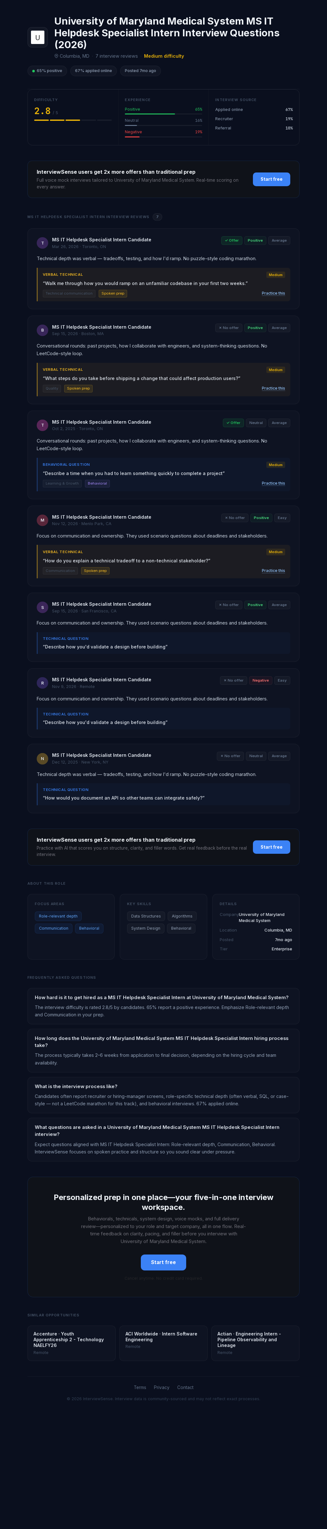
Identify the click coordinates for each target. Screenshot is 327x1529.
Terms (140, 1387)
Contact (185, 1387)
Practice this (273, 293)
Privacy (162, 1387)
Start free (272, 179)
